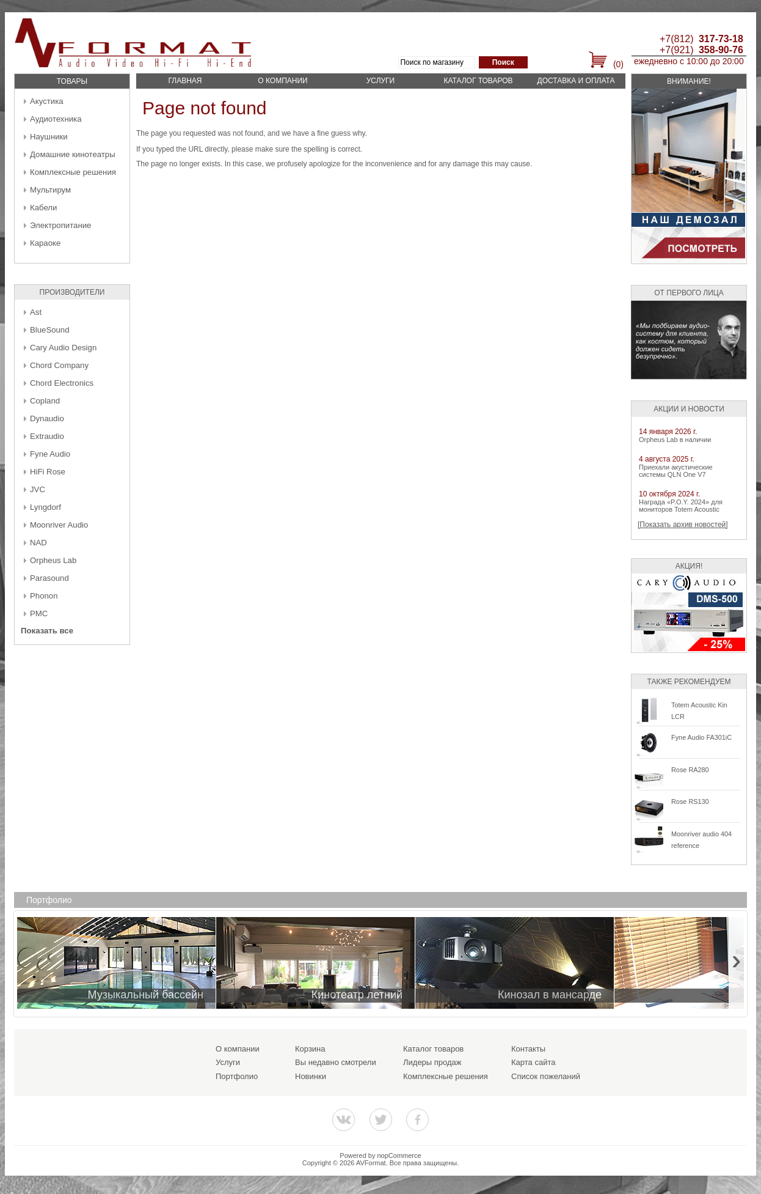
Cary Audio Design (63, 347)
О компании (282, 80)
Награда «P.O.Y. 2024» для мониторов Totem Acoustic (681, 505)
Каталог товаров (477, 80)
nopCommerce (399, 1155)
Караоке (45, 243)
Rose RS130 (690, 801)
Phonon (43, 595)
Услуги (380, 80)
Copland (45, 400)
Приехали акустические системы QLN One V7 (676, 470)
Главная (185, 80)
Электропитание (60, 225)
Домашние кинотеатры (72, 154)
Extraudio (47, 436)
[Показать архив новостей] (683, 524)
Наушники (49, 136)
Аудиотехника (55, 118)
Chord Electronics (61, 383)
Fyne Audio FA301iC (701, 737)
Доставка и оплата (576, 80)
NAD (38, 542)
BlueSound (50, 329)
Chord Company (59, 365)
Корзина (310, 1048)
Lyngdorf (45, 507)
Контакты (528, 1048)
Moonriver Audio (59, 524)
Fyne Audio (50, 454)
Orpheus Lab (53, 560)
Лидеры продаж (432, 1062)
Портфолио (237, 1076)
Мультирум (50, 189)
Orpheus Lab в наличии (675, 439)
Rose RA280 (690, 769)
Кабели (43, 207)
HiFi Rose (47, 471)
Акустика (47, 101)
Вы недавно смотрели (335, 1062)
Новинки (310, 1076)
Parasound (49, 578)
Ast (36, 312)
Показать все (47, 630)
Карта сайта (533, 1062)
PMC (39, 613)
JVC (37, 489)
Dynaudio (47, 418)
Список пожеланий (545, 1076)
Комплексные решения (73, 172)
